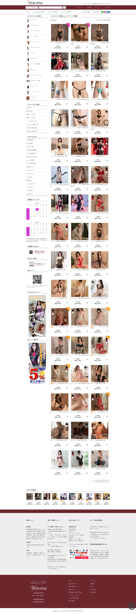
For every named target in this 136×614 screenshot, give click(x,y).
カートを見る (93, 589)
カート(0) (106, 7)
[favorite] (67, 47)
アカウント (79, 7)
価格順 (104, 20)
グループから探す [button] (52, 12)
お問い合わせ (95, 12)
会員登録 (88, 7)
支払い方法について (73, 583)
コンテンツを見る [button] (65, 12)
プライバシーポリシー (74, 595)
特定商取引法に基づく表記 (75, 592)
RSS (70, 600)
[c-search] (64, 7)
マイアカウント (93, 580)
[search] (32, 7)
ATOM (73, 600)
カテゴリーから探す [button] (37, 12)
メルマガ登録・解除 (84, 12)
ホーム (28, 12)
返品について (72, 589)
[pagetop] (68, 511)
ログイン (96, 7)
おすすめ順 (98, 20)
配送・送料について (73, 586)
